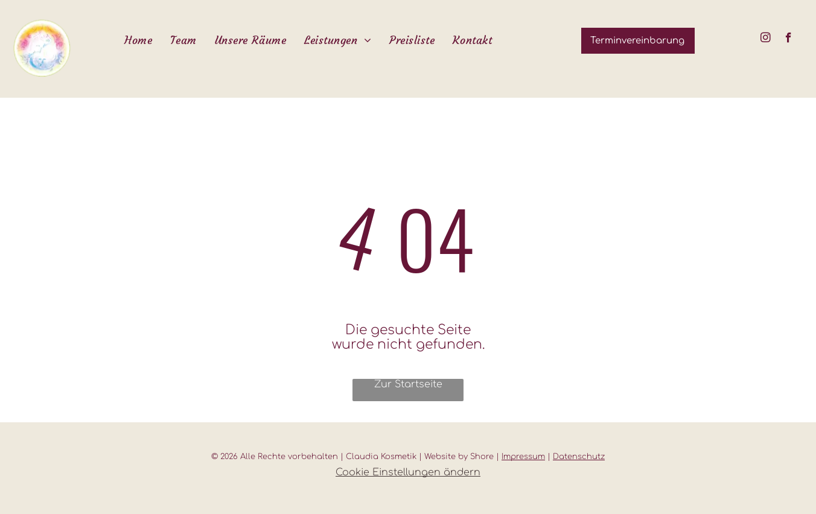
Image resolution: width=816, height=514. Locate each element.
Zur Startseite (408, 384)
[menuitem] (138, 40)
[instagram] (765, 39)
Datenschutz (579, 456)
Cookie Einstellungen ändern (408, 472)
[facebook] (788, 39)
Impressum (523, 456)
